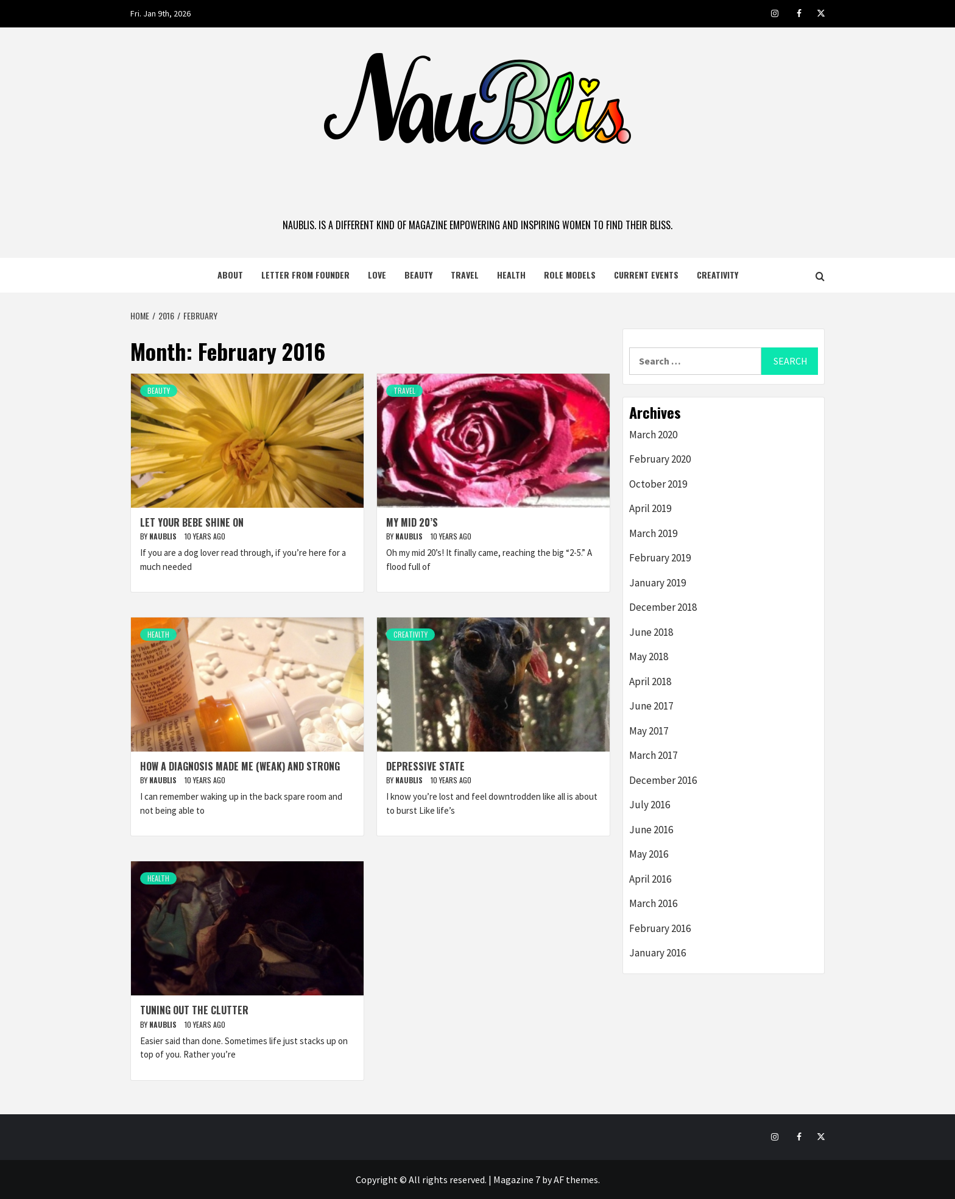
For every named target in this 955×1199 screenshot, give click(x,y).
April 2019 (650, 508)
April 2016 (650, 879)
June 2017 (651, 706)
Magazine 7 (516, 1179)
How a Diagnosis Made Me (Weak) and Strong (240, 766)
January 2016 (657, 952)
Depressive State (425, 766)
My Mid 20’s (412, 522)
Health (511, 274)
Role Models (570, 274)
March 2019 (653, 533)
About (230, 274)
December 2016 (663, 780)
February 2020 (660, 459)
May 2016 (648, 854)
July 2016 (649, 804)
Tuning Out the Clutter (194, 1010)
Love (377, 274)
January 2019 (657, 582)
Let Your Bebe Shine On (192, 522)
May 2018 (648, 656)
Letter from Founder (305, 274)
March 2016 (653, 903)
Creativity (717, 274)
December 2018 (663, 607)
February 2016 (660, 928)
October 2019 (658, 484)
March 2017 (653, 755)
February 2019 (660, 557)
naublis (163, 536)
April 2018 (650, 681)
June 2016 (651, 829)
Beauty (418, 274)
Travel (465, 274)
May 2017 (648, 731)
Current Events (646, 274)
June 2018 (651, 632)
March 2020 (653, 434)
